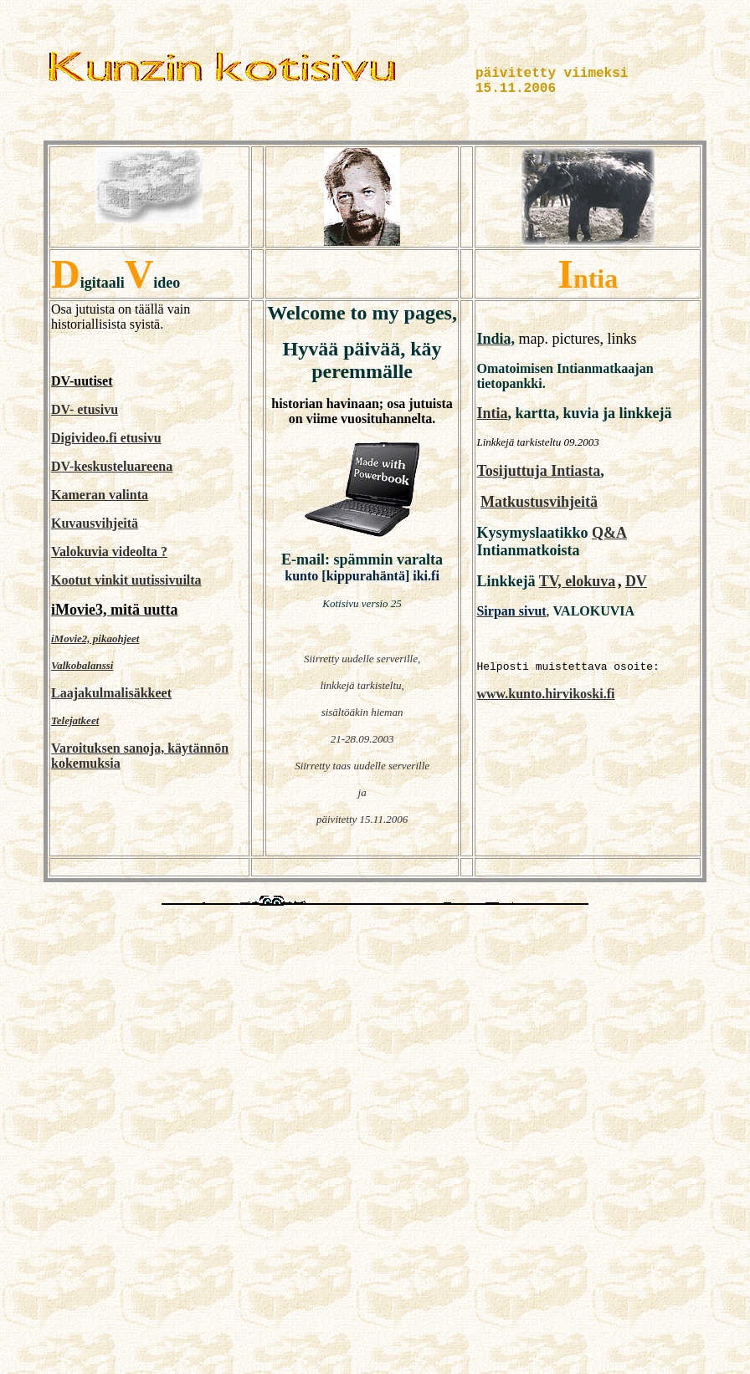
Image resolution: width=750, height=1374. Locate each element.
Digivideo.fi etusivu (106, 438)
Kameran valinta (99, 495)
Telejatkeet (75, 720)
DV (636, 581)
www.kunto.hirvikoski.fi (545, 694)
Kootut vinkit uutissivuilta (126, 580)
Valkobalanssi (82, 665)
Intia (491, 413)
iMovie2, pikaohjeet (95, 638)
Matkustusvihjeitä (539, 501)
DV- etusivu (84, 409)
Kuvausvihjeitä (94, 523)
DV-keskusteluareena (111, 466)
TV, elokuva (577, 581)
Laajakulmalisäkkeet (111, 693)
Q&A (609, 532)
